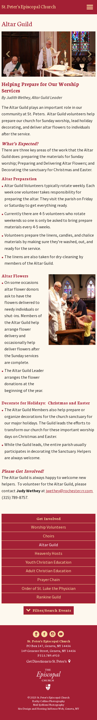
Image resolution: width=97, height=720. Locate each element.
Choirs (48, 535)
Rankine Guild (48, 596)
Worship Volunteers (48, 527)
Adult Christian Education (48, 570)
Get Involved (48, 518)
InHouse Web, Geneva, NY (63, 708)
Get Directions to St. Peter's (46, 661)
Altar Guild (48, 544)
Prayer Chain (48, 579)
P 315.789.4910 (48, 655)
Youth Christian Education (48, 562)
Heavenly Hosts (48, 553)
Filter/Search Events (52, 610)
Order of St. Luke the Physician (49, 588)
